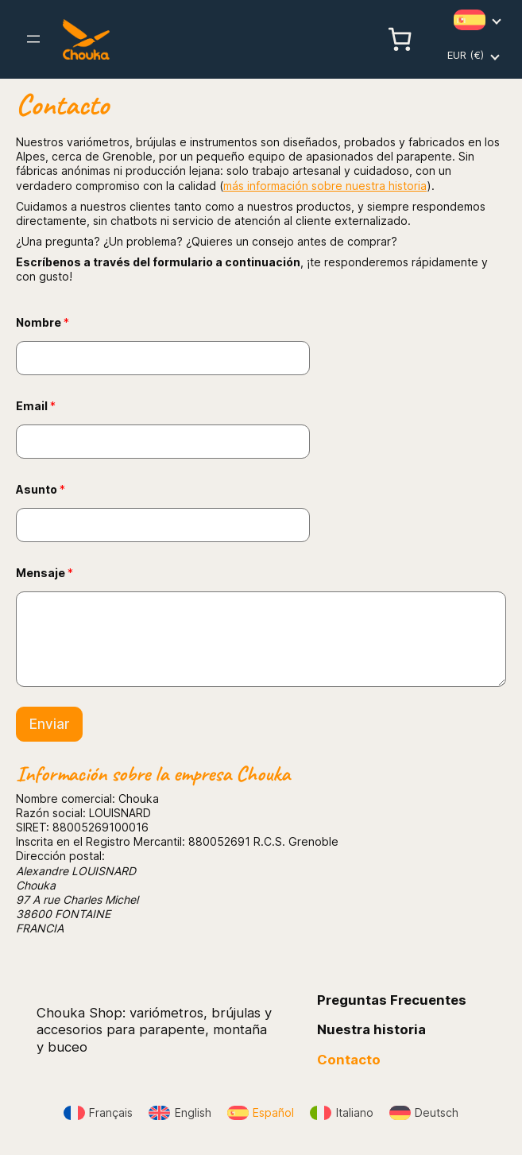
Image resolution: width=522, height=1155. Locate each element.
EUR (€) (465, 54)
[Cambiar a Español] (261, 1113)
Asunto (40, 489)
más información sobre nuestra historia (325, 185)
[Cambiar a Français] (98, 1113)
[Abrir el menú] (33, 38)
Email (36, 406)
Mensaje (44, 572)
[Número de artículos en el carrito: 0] (399, 39)
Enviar (49, 724)
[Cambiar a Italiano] (341, 1113)
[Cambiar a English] (180, 1113)
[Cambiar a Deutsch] (424, 1113)
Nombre (42, 322)
